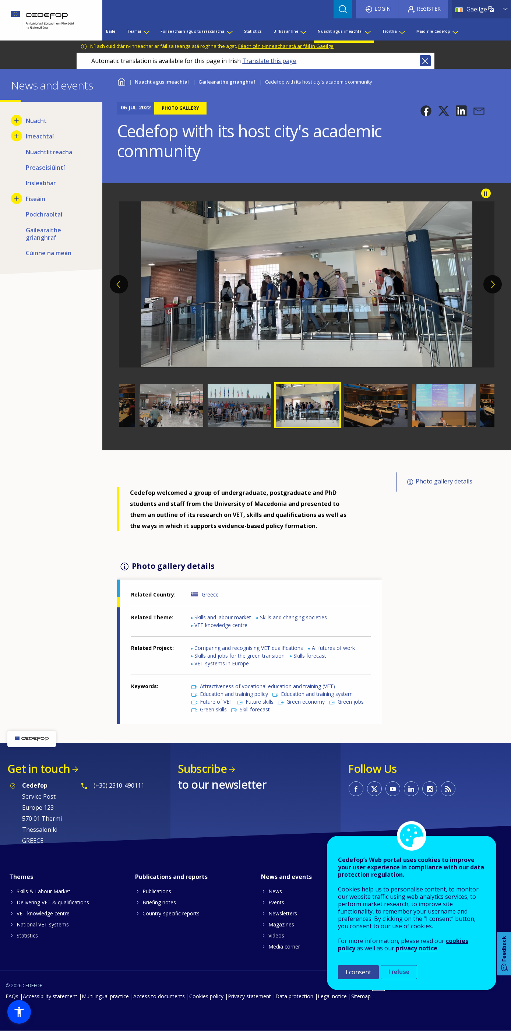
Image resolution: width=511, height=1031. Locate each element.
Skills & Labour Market (43, 891)
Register (429, 8)
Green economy (305, 701)
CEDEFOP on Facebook (356, 788)
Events (276, 902)
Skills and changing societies (293, 617)
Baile (121, 80)
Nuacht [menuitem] (36, 121)
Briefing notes (159, 902)
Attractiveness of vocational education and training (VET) (267, 686)
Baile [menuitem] (111, 31)
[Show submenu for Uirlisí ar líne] (303, 31)
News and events (286, 877)
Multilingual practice (105, 996)
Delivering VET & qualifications (53, 902)
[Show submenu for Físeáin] (16, 198)
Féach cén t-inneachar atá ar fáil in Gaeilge (286, 46)
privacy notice (416, 948)
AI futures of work (333, 647)
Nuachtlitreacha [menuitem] (49, 152)
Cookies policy (206, 996)
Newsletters (282, 913)
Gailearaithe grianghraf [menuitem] (43, 234)
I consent (358, 972)
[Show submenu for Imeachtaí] (16, 135)
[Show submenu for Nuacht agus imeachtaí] (367, 31)
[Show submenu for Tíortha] (401, 31)
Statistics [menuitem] (253, 31)
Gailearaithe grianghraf (227, 81)
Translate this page (269, 61)
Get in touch (38, 768)
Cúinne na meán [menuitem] (48, 253)
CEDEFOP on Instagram (429, 788)
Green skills (213, 709)
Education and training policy (234, 693)
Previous (119, 284)
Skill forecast (255, 709)
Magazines (281, 924)
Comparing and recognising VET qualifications (248, 647)
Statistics (27, 935)
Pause (486, 193)
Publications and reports (171, 877)
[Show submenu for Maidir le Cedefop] (455, 31)
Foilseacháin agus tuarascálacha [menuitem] (192, 31)
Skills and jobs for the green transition (239, 655)
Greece (210, 594)
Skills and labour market (222, 617)
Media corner (284, 946)
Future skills (260, 701)
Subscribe (202, 768)
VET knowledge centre (220, 625)
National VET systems (43, 924)
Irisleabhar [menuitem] (41, 183)
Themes (21, 877)
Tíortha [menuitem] (389, 31)
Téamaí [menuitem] (134, 31)
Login (382, 8)
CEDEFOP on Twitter (374, 788)
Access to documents (159, 996)
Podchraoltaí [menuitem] (44, 214)
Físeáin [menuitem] (35, 199)
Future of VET (216, 701)
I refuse (398, 972)
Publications (156, 891)
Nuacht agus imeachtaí (162, 81)
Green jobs (351, 701)
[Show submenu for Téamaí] (146, 31)
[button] (426, 110)
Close (425, 60)
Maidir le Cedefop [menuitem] (433, 31)
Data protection (294, 996)
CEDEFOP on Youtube (392, 788)
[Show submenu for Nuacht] (16, 120)
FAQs (12, 996)
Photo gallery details (444, 481)
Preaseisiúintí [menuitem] (45, 167)
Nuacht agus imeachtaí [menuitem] (340, 31)
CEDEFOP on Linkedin (411, 788)
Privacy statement (249, 996)
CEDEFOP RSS (448, 788)
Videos (276, 935)
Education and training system (317, 693)
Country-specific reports (171, 913)
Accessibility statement (50, 996)
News (275, 891)
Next (492, 284)
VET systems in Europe (221, 663)
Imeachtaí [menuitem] (40, 136)
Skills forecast (309, 655)
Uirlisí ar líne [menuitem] (286, 31)
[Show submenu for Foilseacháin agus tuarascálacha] (229, 31)
